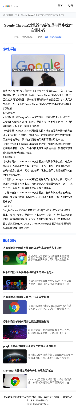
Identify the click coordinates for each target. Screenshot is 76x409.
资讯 (70, 5)
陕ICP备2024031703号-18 (38, 404)
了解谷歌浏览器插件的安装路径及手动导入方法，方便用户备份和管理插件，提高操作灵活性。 (49, 283)
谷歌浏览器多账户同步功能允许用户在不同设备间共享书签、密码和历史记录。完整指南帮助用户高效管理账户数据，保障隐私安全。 (49, 332)
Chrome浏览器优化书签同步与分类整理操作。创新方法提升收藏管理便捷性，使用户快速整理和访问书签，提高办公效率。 (50, 381)
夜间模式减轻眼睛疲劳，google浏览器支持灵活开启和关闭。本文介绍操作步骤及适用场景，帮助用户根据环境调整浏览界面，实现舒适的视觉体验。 (50, 356)
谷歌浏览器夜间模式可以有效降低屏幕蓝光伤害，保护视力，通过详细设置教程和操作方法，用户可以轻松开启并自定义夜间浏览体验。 (49, 307)
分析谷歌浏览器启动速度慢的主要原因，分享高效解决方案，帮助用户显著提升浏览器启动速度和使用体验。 (49, 258)
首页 (60, 5)
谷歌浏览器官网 (53, 37)
